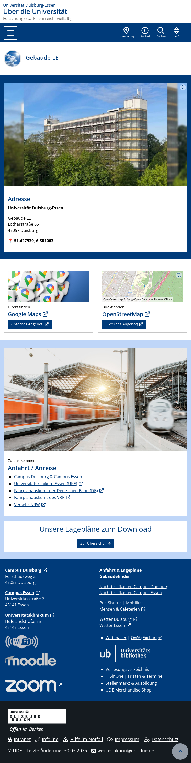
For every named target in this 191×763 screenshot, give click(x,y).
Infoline (46, 739)
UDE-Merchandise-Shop (129, 690)
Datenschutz (161, 739)
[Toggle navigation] (10, 33)
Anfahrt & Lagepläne (120, 570)
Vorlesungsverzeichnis (127, 669)
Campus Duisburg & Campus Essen (48, 477)
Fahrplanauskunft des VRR (39, 497)
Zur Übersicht (92, 543)
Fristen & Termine (145, 676)
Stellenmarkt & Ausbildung (131, 683)
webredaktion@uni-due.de (125, 750)
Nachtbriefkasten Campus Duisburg (133, 586)
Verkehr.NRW (27, 504)
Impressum (123, 739)
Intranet (19, 739)
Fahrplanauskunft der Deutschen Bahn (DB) (56, 490)
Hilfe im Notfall (83, 739)
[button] (145, 32)
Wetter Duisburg (115, 619)
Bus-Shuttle (110, 603)
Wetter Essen (112, 625)
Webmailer (116, 637)
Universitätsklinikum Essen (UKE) (45, 483)
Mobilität (134, 603)
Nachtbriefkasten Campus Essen (130, 592)
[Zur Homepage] (95, 5)
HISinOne (114, 676)
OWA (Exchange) (146, 637)
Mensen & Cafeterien (119, 609)
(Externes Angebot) (27, 323)
